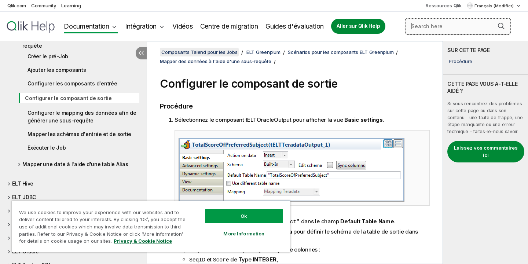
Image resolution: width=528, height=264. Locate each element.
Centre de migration (229, 26)
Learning (71, 5)
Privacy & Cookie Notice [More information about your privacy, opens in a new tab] (143, 241)
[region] (151, 226)
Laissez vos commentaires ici (486, 151)
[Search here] (458, 26)
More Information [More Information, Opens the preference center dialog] (243, 233)
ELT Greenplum (263, 52)
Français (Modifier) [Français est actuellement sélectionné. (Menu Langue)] (494, 5)
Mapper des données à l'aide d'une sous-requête (74, 42)
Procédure (460, 61)
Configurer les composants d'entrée (72, 83)
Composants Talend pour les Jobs (199, 52)
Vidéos (182, 26)
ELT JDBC (24, 197)
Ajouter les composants (56, 70)
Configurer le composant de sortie (68, 98)
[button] (501, 26)
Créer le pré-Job (47, 56)
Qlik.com (16, 5)
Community (43, 5)
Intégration (141, 26)
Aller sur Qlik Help (358, 26)
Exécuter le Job (46, 147)
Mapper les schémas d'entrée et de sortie (79, 134)
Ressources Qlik (443, 5)
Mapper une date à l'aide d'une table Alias (75, 164)
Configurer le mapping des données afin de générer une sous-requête (81, 117)
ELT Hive (22, 183)
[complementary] (485, 152)
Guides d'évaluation (294, 26)
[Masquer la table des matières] (141, 53)
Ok (244, 216)
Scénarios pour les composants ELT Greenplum (340, 52)
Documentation (86, 26)
